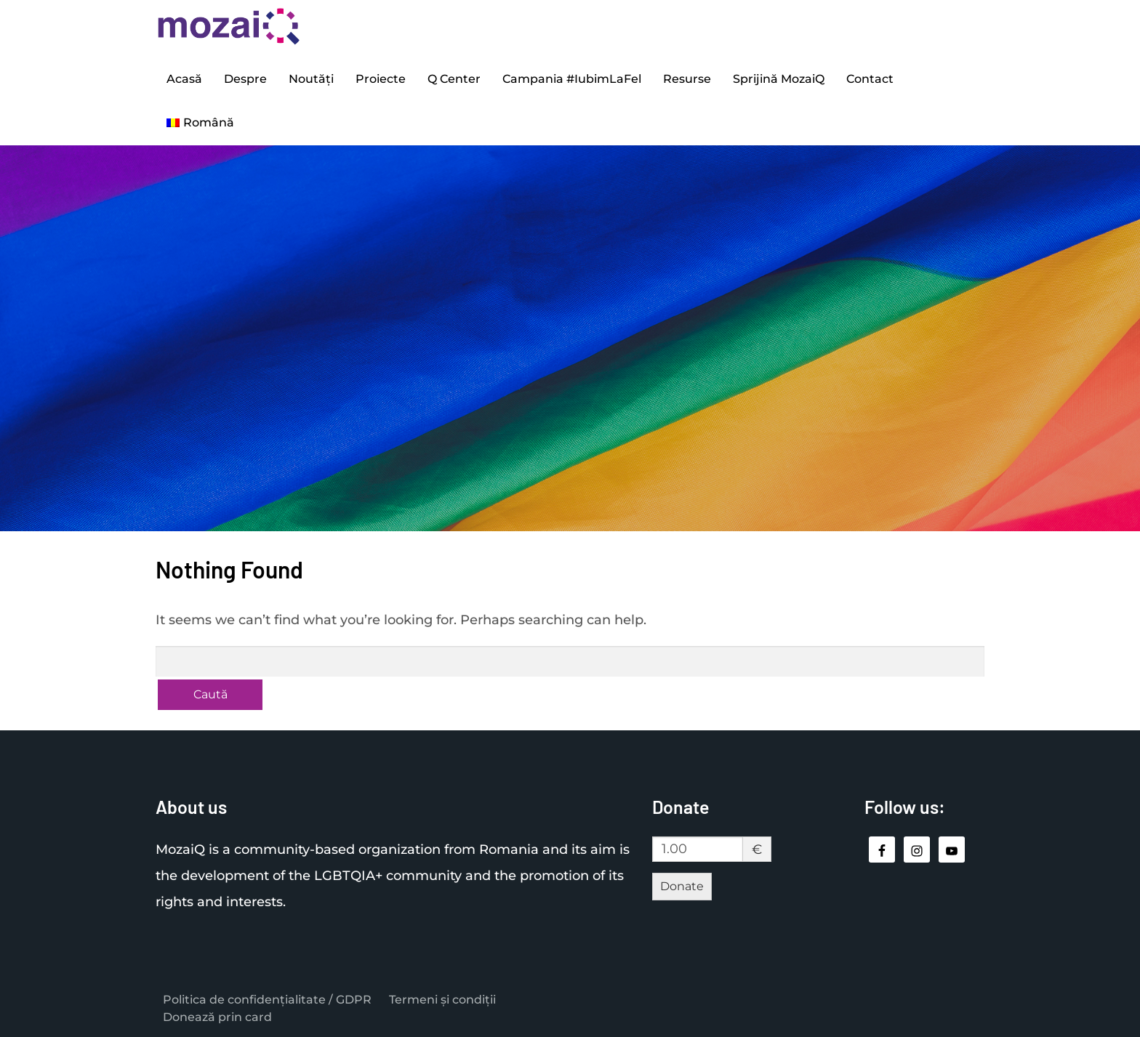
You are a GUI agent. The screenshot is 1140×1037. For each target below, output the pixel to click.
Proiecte (381, 79)
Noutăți (311, 79)
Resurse (687, 79)
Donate (682, 886)
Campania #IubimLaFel (571, 79)
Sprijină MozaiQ (778, 79)
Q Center (454, 79)
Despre (245, 79)
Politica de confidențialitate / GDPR (267, 999)
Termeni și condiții (442, 999)
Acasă (184, 79)
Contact (870, 79)
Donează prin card (217, 1017)
